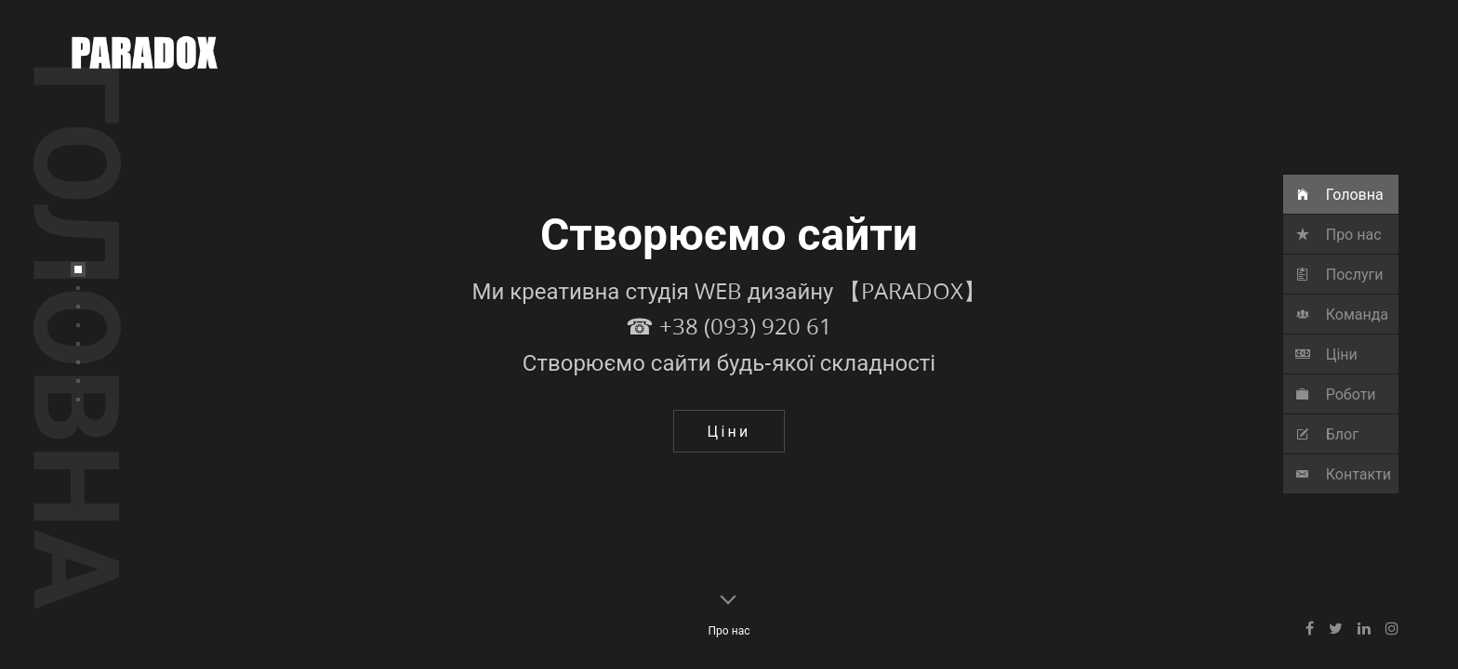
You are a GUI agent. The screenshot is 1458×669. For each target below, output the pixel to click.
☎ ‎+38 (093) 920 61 (729, 384)
